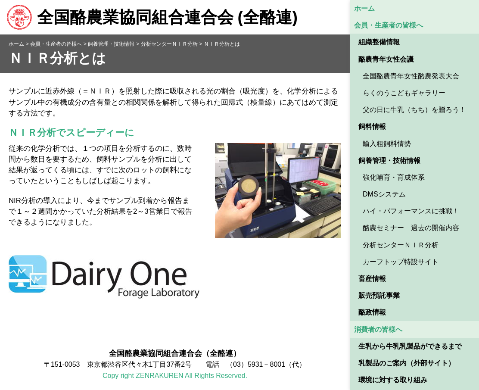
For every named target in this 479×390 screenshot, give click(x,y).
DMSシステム (384, 194)
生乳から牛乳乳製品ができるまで (410, 346)
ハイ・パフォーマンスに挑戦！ (411, 211)
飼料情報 (372, 126)
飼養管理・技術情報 (389, 160)
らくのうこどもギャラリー (404, 93)
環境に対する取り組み (392, 380)
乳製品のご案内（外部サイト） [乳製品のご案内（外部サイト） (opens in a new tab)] (406, 363)
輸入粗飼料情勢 (387, 143)
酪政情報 (372, 312)
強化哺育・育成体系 (394, 177)
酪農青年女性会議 (386, 59)
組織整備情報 (379, 42)
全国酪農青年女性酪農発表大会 (411, 76)
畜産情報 (372, 278)
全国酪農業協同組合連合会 (152, 17)
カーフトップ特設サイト (401, 261)
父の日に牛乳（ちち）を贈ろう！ (414, 109)
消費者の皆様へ (378, 329)
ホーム (364, 8)
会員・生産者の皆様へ (388, 25)
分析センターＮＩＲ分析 (401, 245)
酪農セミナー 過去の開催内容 (411, 227)
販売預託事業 (379, 295)
